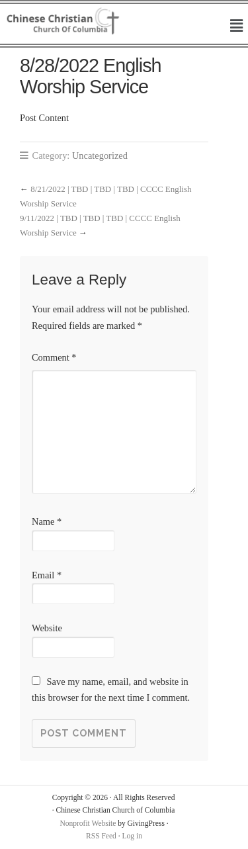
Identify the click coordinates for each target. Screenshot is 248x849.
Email (47, 575)
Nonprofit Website (88, 823)
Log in (132, 836)
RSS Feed (101, 836)
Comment (54, 357)
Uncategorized (100, 155)
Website (47, 628)
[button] (237, 26)
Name (47, 521)
